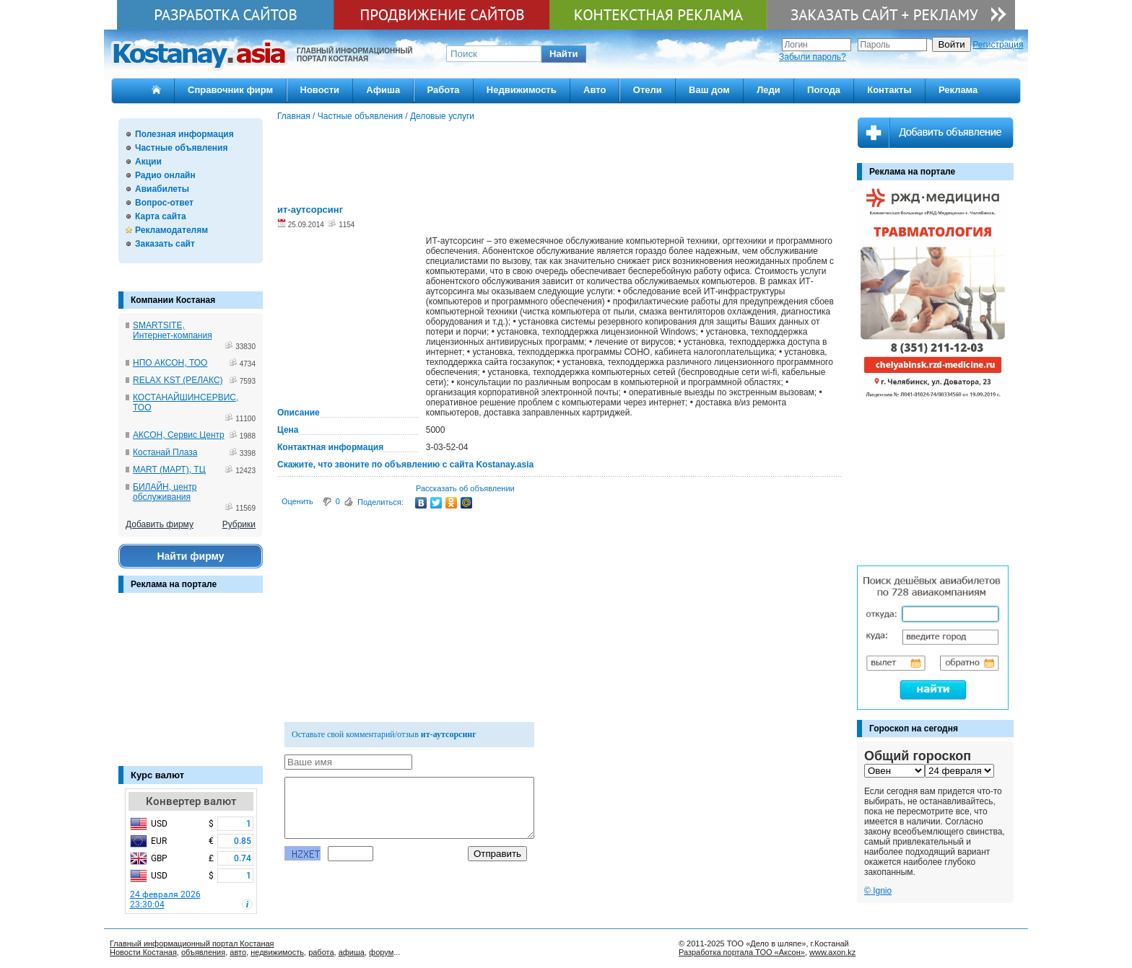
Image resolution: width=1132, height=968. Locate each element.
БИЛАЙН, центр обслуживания (165, 492)
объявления (203, 952)
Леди (768, 89)
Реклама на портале (174, 584)
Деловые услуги (442, 116)
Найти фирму (190, 556)
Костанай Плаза (165, 452)
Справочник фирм (230, 89)
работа (321, 952)
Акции (148, 162)
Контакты (889, 89)
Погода (823, 89)
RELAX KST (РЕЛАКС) (178, 380)
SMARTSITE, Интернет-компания (172, 330)
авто (238, 952)
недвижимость (277, 952)
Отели (647, 89)
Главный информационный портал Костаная (192, 943)
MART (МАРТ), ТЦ (169, 470)
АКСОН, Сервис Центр (179, 435)
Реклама (958, 89)
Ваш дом (709, 89)
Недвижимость (522, 89)
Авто (594, 89)
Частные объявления (181, 148)
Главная (293, 116)
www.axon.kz (832, 952)
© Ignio (878, 891)
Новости (320, 89)
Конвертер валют (191, 801)
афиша (352, 952)
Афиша (383, 89)
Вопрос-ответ (164, 203)
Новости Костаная (143, 952)
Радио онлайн (165, 175)
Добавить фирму (159, 524)
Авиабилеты (162, 189)
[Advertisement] (190, 687)
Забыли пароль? (812, 57)
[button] (563, 54)
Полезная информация (184, 134)
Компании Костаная (173, 300)
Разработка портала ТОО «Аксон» (742, 952)
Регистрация (997, 45)
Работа (443, 89)
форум (381, 952)
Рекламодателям (171, 230)
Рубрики (239, 524)
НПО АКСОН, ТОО (170, 363)
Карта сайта (160, 216)
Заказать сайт (165, 244)
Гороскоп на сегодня (913, 728)
